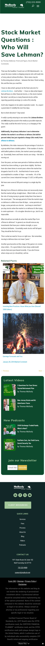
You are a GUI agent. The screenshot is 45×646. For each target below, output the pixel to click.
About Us (22, 532)
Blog (22, 536)
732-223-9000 (22, 568)
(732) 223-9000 (33, 2)
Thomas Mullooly (9, 61)
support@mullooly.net (22, 572)
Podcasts (22, 545)
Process (22, 528)
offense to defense (7, 141)
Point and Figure (21, 61)
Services (23, 519)
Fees (22, 523)
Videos (22, 541)
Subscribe (22, 467)
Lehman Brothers (7, 91)
